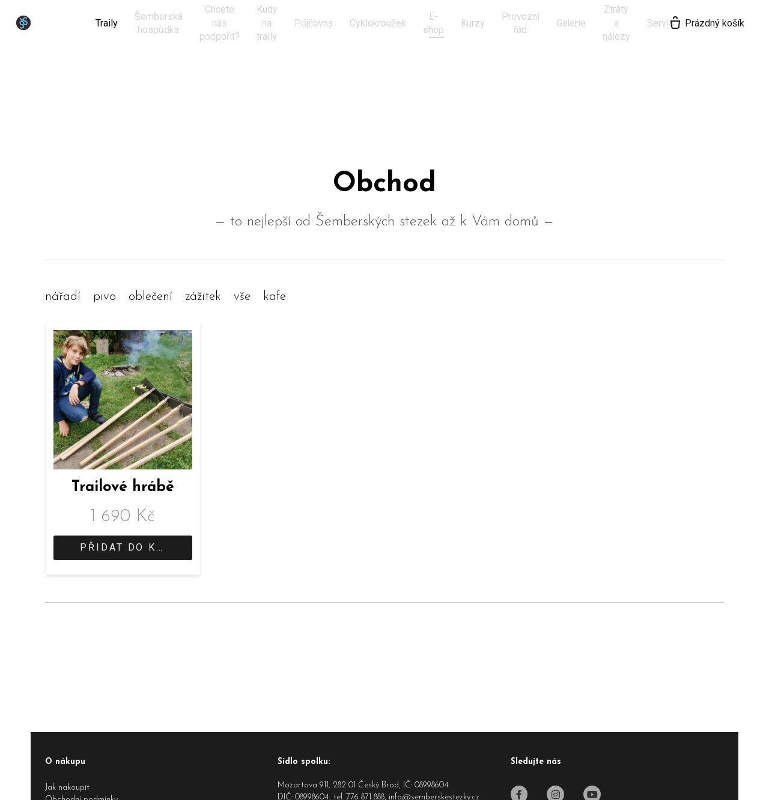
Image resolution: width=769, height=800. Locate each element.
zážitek (203, 296)
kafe (274, 296)
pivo (104, 296)
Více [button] (584, 23)
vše (242, 296)
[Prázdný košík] (691, 23)
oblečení (150, 296)
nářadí (63, 296)
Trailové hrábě (122, 487)
